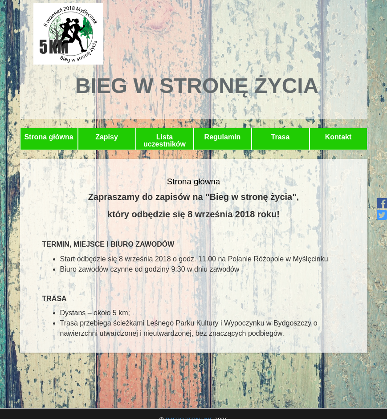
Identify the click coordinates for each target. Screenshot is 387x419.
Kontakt (338, 137)
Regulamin (222, 137)
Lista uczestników (164, 140)
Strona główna (48, 137)
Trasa (280, 137)
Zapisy (106, 137)
